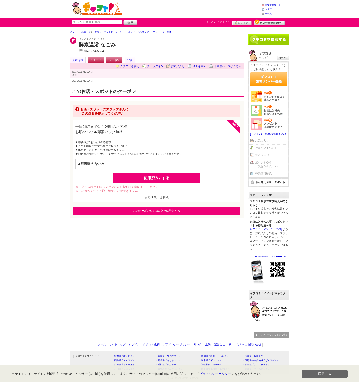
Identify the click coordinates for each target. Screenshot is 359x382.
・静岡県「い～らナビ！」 (256, 364)
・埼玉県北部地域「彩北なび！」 (216, 369)
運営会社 (219, 344)
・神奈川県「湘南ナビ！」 (212, 364)
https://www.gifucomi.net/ (269, 256)
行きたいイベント (266, 148)
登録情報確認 (263, 173)
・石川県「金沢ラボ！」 (124, 369)
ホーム (268, 13)
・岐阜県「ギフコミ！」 (211, 360)
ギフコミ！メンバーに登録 (266, 229)
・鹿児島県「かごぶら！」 (169, 369)
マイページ (262, 155)
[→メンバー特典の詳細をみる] (269, 134)
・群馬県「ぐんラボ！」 (124, 364)
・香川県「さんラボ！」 (168, 364)
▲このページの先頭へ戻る (271, 334)
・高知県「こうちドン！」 (256, 369)
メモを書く (199, 66)
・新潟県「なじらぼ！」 (168, 360)
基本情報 (77, 60)
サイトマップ (117, 344)
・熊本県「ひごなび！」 (168, 356)
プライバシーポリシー (176, 344)
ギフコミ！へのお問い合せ (244, 344)
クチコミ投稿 (151, 344)
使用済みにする (156, 178)
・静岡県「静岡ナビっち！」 (214, 356)
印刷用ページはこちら (227, 66)
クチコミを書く (129, 66)
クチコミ (95, 60)
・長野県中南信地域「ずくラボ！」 (260, 360)
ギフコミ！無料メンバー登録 (269, 79)
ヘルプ (268, 9)
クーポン (114, 60)
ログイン (242, 22)
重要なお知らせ (273, 5)
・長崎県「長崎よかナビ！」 (257, 356)
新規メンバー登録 (269, 22)
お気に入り (178, 66)
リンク (198, 344)
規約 (208, 344)
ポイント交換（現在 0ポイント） (267, 164)
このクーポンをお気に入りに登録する (156, 210)
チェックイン (155, 66)
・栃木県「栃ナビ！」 (123, 356)
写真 (130, 60)
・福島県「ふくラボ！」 (124, 360)
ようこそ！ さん (218, 22)
